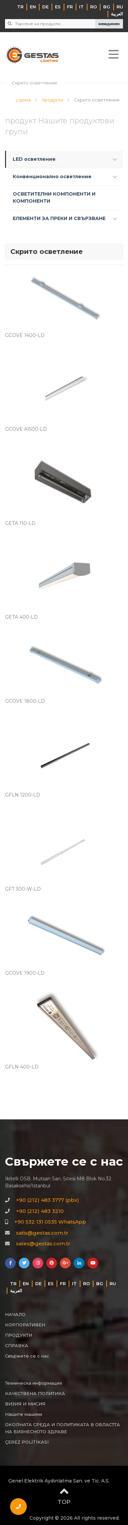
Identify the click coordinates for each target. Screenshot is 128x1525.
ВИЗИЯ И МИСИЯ (25, 1403)
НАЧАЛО (15, 1314)
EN (33, 6)
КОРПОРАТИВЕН (25, 1324)
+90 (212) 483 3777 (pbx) (47, 1200)
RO (93, 6)
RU (120, 6)
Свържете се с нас (27, 1356)
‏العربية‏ (117, 13)
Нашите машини (23, 1414)
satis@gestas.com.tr (42, 1233)
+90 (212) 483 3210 (40, 1211)
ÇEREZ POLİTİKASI (27, 1442)
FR (70, 6)
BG (106, 6)
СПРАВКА (16, 1345)
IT (81, 6)
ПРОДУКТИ (18, 1335)
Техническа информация (33, 1383)
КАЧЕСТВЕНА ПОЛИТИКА (35, 1393)
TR (20, 6)
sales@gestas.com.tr (43, 1243)
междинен (109, 23)
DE (45, 6)
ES (58, 6)
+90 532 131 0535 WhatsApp (50, 1222)
